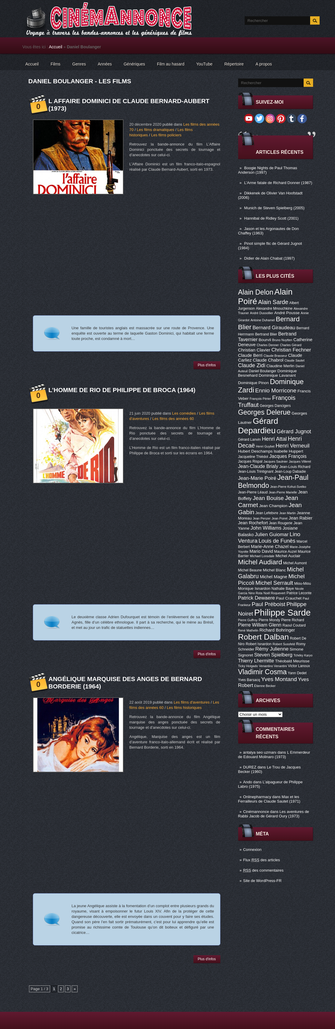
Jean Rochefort (253, 522)
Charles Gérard (291, 345)
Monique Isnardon (254, 588)
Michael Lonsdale (262, 556)
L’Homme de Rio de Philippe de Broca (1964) (122, 389)
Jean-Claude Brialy (258, 466)
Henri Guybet (265, 446)
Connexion (252, 849)
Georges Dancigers (275, 406)
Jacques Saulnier (276, 461)
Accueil (55, 46)
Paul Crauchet (289, 598)
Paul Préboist (268, 604)
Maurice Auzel (285, 551)
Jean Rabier (300, 518)
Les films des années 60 (173, 418)
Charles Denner (268, 345)
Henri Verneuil (292, 446)
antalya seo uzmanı (260, 752)
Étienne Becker (264, 686)
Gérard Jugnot (294, 431)
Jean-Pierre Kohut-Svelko (288, 486)
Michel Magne (273, 576)
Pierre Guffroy (248, 620)
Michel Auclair (287, 556)
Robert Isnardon (258, 644)
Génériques (134, 64)
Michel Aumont (295, 563)
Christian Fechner (291, 350)
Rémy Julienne (271, 649)
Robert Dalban (263, 636)
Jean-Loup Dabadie (290, 471)
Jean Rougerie (280, 523)
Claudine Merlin (280, 366)
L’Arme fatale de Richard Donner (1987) (278, 182)
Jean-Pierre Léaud (253, 492)
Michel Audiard (260, 562)
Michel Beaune (250, 570)
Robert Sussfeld (284, 644)
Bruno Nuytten (282, 340)
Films (55, 64)
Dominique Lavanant (277, 375)
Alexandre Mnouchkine (274, 308)
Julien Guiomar (271, 534)
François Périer (260, 398)
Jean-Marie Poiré (257, 478)
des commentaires (263, 870)
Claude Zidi (251, 365)
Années (105, 64)
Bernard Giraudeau (274, 327)
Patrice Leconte (298, 593)
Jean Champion (273, 506)
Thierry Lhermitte (256, 660)
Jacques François (288, 456)
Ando (247, 782)
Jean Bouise (268, 498)
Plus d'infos (207, 365)
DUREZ (250, 767)
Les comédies (184, 413)
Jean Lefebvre (266, 513)
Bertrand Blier (266, 334)
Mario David (261, 551)
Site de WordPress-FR (262, 880)
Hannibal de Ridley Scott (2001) (271, 218)
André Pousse (287, 313)
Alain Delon (255, 292)
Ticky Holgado (248, 666)
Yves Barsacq (249, 680)
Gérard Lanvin (249, 439)
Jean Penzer (261, 518)
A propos (264, 64)
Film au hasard (171, 64)
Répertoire (233, 64)
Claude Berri (250, 355)
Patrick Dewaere (256, 598)
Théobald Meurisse (292, 661)
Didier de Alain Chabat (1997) (269, 258)
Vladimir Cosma (262, 672)
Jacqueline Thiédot (253, 457)
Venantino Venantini (273, 666)
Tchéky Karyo (303, 655)
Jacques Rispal (250, 461)
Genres (79, 64)
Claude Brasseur (275, 355)
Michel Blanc (274, 570)
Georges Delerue (264, 412)
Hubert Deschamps (255, 451)
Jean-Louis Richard (294, 467)
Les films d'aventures (192, 702)
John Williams (266, 528)
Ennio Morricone (275, 390)
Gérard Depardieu (258, 425)
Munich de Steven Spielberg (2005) (274, 208)
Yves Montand (279, 679)
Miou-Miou (302, 583)
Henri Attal (274, 439)
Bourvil (265, 340)
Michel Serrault (274, 583)
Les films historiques (184, 707)
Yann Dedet (297, 673)
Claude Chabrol (268, 360)
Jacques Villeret (300, 461)
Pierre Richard (292, 620)
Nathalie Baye (282, 589)
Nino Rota (255, 593)
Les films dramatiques (155, 129)
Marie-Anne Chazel (269, 546)
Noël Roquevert (275, 593)
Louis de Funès (277, 541)
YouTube (204, 64)
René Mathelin (248, 630)
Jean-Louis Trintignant (256, 471)
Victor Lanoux (299, 666)
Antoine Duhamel (263, 320)
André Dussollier (261, 313)
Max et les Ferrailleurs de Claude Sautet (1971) (269, 799)
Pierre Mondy (269, 620)
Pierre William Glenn (260, 624)
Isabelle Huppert (288, 451)
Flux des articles (261, 860)
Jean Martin (287, 513)
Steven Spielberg (273, 655)
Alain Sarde (273, 302)
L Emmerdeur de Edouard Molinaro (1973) (274, 754)
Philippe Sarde (282, 612)
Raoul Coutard (294, 625)
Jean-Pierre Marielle (283, 492)
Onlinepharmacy (257, 797)
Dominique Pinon (253, 383)
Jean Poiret (280, 518)
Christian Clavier (254, 350)
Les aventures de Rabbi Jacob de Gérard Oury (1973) (273, 813)
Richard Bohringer (277, 630)
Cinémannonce (256, 811)
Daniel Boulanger (262, 371)
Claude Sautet (294, 360)
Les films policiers (166, 135)
